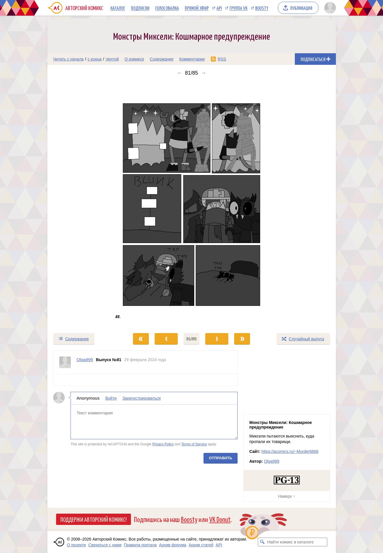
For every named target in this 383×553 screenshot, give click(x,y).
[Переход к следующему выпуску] (191, 204)
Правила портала (140, 545)
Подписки (140, 8)
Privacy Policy (162, 444)
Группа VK (238, 8)
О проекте (76, 545)
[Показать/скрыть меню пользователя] (329, 8)
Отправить (220, 458)
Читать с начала (68, 59)
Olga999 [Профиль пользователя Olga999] (85, 359)
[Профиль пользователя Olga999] (65, 362)
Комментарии (192, 59)
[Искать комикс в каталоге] (262, 542)
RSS (222, 59)
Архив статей (200, 545)
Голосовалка (167, 8)
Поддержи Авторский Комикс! (93, 519)
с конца (95, 59)
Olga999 (271, 461)
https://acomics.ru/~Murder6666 (290, 451)
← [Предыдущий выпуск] (179, 73)
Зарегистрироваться (141, 398)
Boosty (261, 8)
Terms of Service (194, 444)
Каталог (117, 8)
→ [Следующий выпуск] (203, 73)
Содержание (161, 59)
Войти (110, 398)
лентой (112, 59)
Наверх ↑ (286, 496)
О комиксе (134, 59)
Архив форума (172, 545)
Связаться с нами (105, 545)
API (219, 8)
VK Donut (220, 519)
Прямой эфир (197, 8)
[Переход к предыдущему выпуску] (83, 204)
